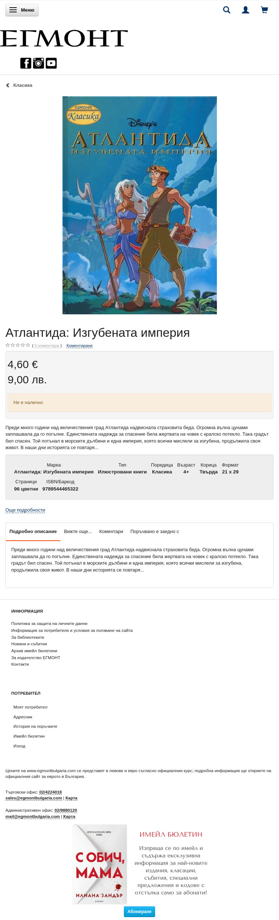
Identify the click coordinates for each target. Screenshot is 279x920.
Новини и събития (29, 643)
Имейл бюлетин (29, 736)
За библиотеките (27, 637)
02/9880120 (65, 810)
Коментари (111, 531)
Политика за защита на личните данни (49, 623)
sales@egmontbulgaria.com (33, 797)
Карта (71, 797)
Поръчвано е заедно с (154, 531)
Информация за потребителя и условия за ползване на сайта (72, 630)
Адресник (22, 716)
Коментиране (79, 345)
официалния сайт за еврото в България (44, 776)
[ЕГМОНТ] (64, 36)
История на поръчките (35, 726)
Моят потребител (30, 707)
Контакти (20, 664)
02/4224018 (50, 792)
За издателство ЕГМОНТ (35, 657)
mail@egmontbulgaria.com (32, 816)
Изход (19, 745)
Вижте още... (78, 531)
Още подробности (25, 510)
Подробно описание (33, 531)
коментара (47, 345)
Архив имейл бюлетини (34, 650)
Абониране (139, 911)
